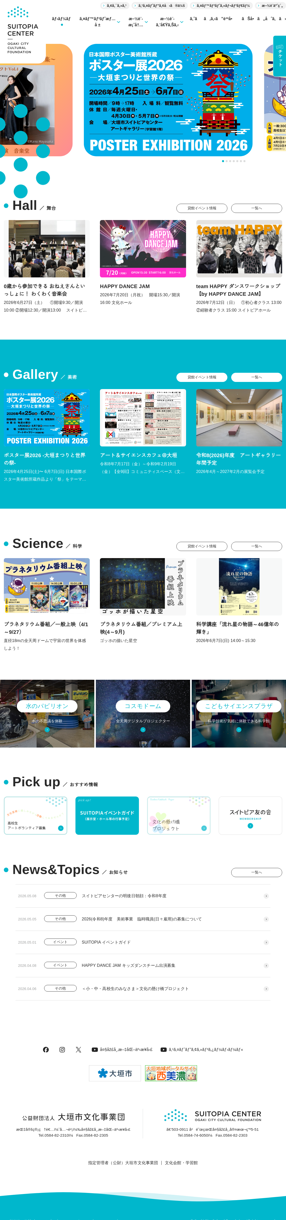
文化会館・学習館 (181, 1163)
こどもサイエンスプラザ (239, 706)
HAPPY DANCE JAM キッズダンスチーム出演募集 (129, 965)
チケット (279, 55)
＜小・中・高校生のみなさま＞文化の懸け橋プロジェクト (135, 988)
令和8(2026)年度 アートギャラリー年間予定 (238, 459)
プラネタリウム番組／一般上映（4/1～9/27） (46, 628)
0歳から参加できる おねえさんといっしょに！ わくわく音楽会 (44, 290)
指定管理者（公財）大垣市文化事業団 (123, 1163)
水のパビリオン (47, 706)
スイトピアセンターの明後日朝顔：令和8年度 (124, 896)
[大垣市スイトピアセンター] (23, 31)
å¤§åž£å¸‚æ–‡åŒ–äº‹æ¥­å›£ (122, 1049)
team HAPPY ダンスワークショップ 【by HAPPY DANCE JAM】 (238, 290)
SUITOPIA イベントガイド (106, 942)
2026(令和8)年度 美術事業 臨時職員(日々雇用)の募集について (142, 919)
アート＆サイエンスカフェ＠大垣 (138, 455)
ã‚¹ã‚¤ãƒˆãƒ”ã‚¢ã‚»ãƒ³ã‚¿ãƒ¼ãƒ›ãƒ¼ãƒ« (202, 1049)
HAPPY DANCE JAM (125, 286)
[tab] (223, 161)
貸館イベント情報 (202, 208)
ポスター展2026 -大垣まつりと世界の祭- (44, 459)
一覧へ (256, 208)
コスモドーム (143, 706)
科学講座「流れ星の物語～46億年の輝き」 (237, 628)
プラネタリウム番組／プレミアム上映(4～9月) (141, 628)
